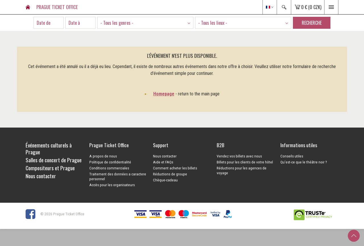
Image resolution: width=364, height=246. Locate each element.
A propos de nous (103, 156)
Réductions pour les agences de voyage (241, 170)
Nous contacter (165, 156)
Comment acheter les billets (175, 168)
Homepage (163, 94)
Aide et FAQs (163, 162)
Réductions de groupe (170, 174)
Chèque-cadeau (165, 180)
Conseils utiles (291, 156)
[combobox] (145, 23)
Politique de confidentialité (110, 162)
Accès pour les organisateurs (112, 185)
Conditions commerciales (109, 168)
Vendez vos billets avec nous (239, 156)
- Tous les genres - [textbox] (116, 22)
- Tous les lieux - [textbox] (212, 22)
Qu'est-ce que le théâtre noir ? (303, 162)
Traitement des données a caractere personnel (117, 176)
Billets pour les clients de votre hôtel (245, 162)
